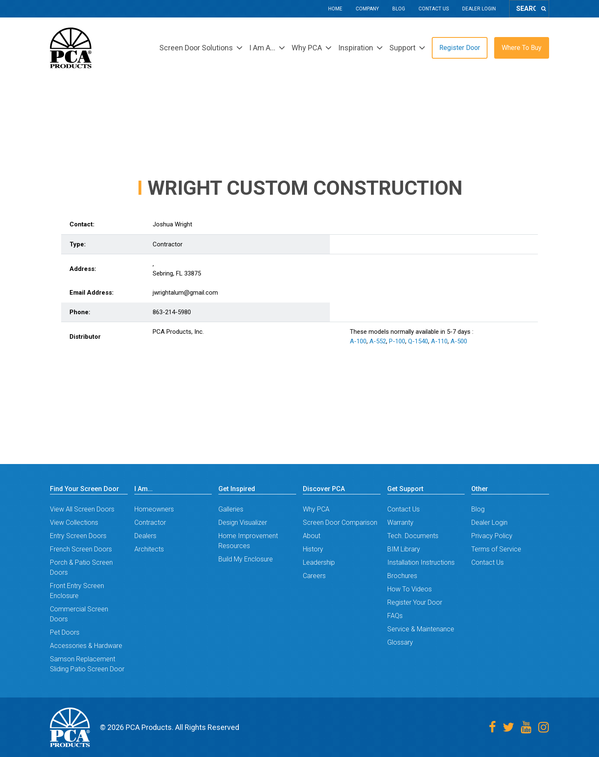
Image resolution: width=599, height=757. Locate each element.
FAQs (395, 616)
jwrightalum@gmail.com (185, 292)
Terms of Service (496, 549)
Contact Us (433, 9)
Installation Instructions (421, 562)
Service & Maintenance (420, 629)
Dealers (145, 536)
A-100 (358, 341)
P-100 (397, 341)
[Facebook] (492, 727)
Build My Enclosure (245, 559)
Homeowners (154, 509)
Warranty (400, 522)
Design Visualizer (242, 522)
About (311, 536)
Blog (398, 9)
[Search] (543, 8)
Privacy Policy (491, 536)
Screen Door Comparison (340, 522)
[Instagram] (543, 727)
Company (367, 9)
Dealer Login (479, 9)
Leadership (319, 562)
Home (335, 9)
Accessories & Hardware (86, 646)
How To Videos (409, 589)
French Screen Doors (81, 549)
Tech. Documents (412, 536)
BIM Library (403, 549)
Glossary (400, 642)
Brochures (402, 576)
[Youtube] (526, 727)
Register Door (459, 48)
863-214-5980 (172, 312)
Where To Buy (522, 48)
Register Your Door (414, 602)
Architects (149, 549)
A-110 (439, 341)
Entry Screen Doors (78, 536)
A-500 (458, 341)
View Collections (74, 522)
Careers (314, 576)
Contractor (150, 522)
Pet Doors (64, 632)
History (313, 549)
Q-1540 (418, 341)
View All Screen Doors (82, 509)
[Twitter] (508, 727)
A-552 (377, 341)
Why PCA (316, 509)
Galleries (230, 509)
